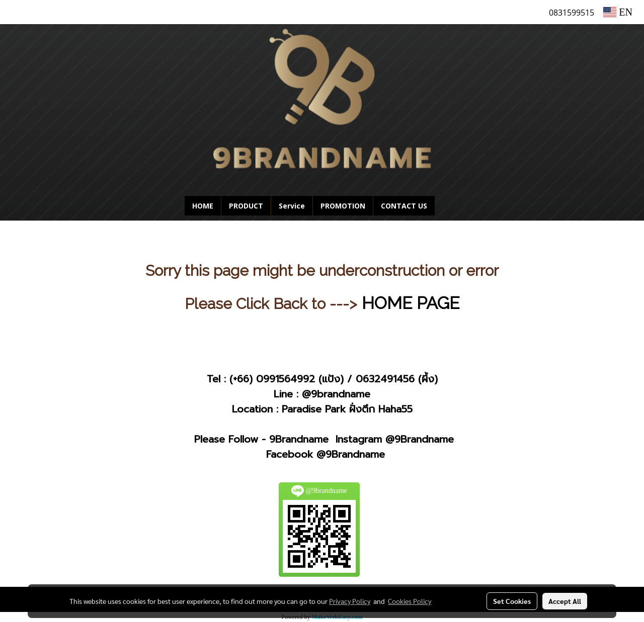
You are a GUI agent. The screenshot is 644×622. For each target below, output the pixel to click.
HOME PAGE (410, 303)
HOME (202, 206)
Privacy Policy (349, 600)
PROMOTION (342, 206)
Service (292, 206)
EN (617, 12)
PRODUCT (246, 206)
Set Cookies (512, 600)
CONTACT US (404, 206)
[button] (450, 206)
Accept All (564, 600)
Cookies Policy (409, 600)
